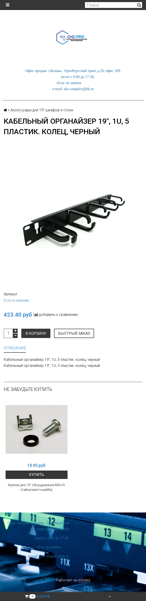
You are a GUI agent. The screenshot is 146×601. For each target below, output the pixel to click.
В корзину (36, 333)
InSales (84, 580)
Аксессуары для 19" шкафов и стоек (41, 110)
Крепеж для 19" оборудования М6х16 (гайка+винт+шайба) (36, 487)
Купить (36, 474)
